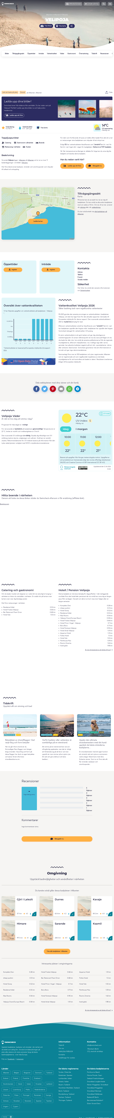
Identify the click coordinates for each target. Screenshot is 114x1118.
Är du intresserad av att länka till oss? (98, 650)
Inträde (41, 54)
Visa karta (61, 26)
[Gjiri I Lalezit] (8, 898)
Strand (18, 734)
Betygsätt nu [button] (95, 166)
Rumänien (37, 1095)
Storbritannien (8, 1084)
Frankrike (26, 1078)
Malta (28, 1090)
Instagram (20, 1059)
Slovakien (16, 1101)
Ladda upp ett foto (14, 115)
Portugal (26, 1095)
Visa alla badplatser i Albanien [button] (57, 951)
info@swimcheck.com (94, 1045)
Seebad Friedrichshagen (95, 1078)
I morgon (81, 429)
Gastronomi (71, 54)
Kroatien (39, 1084)
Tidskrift (94, 54)
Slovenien (28, 1101)
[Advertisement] (57, 73)
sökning (82, 207)
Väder (62, 54)
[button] (73, 4)
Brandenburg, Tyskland (66, 1094)
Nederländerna (40, 1090)
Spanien (39, 1101)
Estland (5, 1078)
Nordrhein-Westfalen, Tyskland (69, 1088)
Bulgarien (27, 1073)
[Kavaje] (84, 898)
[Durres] (46, 898)
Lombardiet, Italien (65, 1078)
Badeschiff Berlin (93, 1097)
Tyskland (49, 1073)
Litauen (5, 1090)
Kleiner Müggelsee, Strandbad (97, 1085)
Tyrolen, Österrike (65, 1072)
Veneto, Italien (64, 1082)
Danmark (38, 1073)
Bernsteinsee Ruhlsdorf (95, 1100)
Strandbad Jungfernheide (96, 1082)
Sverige (48, 1095)
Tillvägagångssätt (18, 54)
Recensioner (104, 54)
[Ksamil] (84, 922)
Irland (20, 1084)
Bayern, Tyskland (64, 1085)
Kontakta (62, 1055)
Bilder (7, 54)
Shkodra (65, 15)
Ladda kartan (38, 221)
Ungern (5, 1106)
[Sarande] (46, 922)
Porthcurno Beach (93, 1072)
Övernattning (83, 54)
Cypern (15, 1106)
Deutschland (94, 732)
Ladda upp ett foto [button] (72, 166)
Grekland (37, 1078)
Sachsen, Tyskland (65, 1097)
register (13, 270)
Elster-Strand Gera (93, 1103)
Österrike (6, 1095)
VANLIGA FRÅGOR (66, 1051)
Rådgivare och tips (9, 734)
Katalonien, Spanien (65, 1075)
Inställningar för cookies (67, 1058)
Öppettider (31, 54)
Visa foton (46, 26)
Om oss (61, 1048)
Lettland (49, 1084)
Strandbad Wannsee (94, 1091)
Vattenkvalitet (52, 54)
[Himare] (8, 922)
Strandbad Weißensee (94, 1094)
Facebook (11, 1059)
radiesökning (96, 207)
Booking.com (4, 504)
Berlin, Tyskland (64, 1091)
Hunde (101, 732)
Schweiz (6, 1101)
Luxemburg (17, 1090)
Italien (29, 1084)
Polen (16, 1095)
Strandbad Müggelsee (95, 1088)
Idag (66, 429)
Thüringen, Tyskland (65, 1100)
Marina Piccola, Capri (94, 1075)
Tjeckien (49, 1101)
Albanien (49, 15)
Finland (15, 1078)
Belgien (16, 1073)
